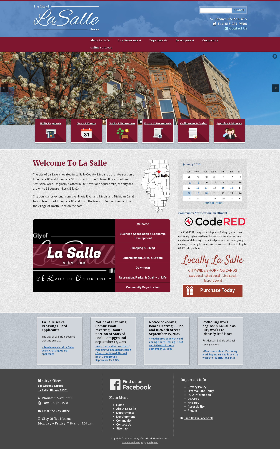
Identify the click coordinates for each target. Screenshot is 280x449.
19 (197, 193)
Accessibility (196, 407)
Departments (158, 40)
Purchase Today (217, 290)
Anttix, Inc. (152, 442)
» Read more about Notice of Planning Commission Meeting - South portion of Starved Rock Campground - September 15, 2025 (113, 353)
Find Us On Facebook (197, 418)
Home (120, 405)
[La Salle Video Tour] (74, 255)
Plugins (193, 411)
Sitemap (122, 428)
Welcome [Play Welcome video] (142, 224)
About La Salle (100, 40)
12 (197, 187)
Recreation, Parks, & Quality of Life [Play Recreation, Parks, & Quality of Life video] (143, 277)
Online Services (101, 47)
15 (223, 187)
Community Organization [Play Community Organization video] (142, 287)
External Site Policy (201, 391)
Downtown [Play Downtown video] (143, 267)
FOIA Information (199, 395)
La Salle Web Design (132, 442)
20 (206, 193)
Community (210, 40)
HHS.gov (193, 403)
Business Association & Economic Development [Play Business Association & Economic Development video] (143, 236)
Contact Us (236, 28)
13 (206, 187)
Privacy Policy (197, 387)
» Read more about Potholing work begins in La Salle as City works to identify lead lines (220, 354)
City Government (129, 40)
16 (231, 187)
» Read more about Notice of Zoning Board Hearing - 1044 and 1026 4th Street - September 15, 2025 (166, 343)
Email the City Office (54, 411)
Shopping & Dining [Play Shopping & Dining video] (143, 248)
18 (189, 193)
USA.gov (193, 399)
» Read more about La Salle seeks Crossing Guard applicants (58, 350)
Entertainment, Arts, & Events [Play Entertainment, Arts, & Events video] (143, 258)
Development (185, 40)
